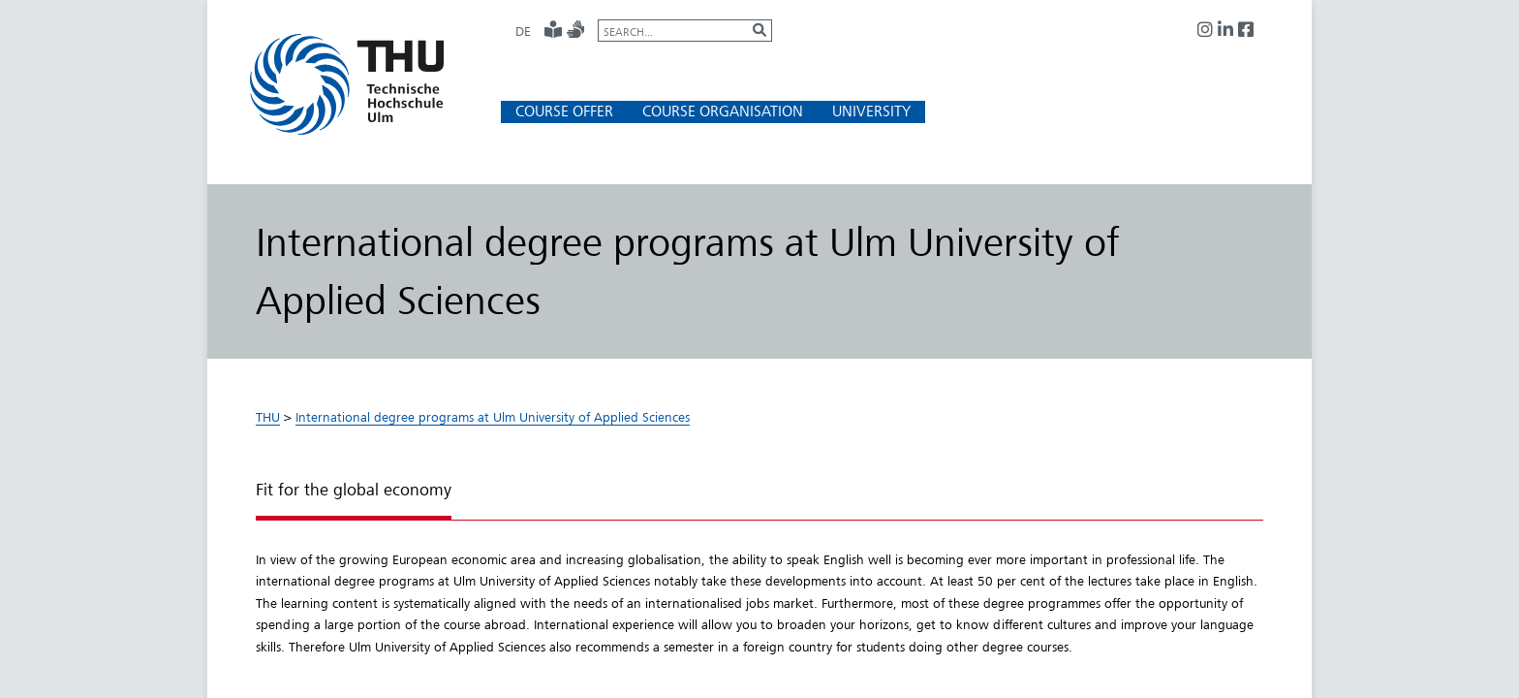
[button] (564, 111)
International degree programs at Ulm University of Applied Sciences (492, 417)
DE (523, 31)
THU (268, 417)
